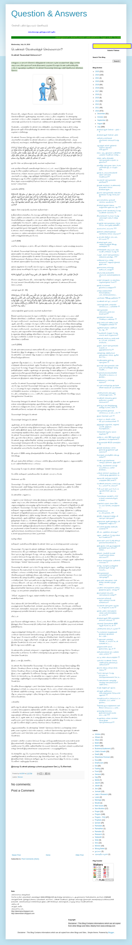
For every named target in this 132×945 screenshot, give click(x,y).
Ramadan (98, 826)
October (100, 117)
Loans (97, 797)
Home (48, 855)
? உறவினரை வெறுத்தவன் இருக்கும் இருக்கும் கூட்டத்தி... (107, 634)
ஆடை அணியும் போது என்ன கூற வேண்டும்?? (108, 536)
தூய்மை (98, 851)
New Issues (99, 806)
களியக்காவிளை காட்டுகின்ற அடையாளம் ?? (108, 653)
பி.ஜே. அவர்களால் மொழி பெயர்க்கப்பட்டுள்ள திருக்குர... (107, 468)
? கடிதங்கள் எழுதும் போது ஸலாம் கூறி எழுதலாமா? (107, 334)
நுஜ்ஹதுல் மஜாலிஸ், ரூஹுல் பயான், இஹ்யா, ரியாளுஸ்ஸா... (108, 427)
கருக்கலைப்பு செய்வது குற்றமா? (105, 381)
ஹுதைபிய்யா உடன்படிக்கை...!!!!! (105, 512)
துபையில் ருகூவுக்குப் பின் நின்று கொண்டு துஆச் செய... (107, 582)
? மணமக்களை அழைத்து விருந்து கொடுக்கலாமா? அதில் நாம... (107, 682)
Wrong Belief (99, 849)
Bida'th (97, 746)
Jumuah (98, 791)
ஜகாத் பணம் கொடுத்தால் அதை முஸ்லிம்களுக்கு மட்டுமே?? (107, 613)
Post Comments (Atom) (30, 859)
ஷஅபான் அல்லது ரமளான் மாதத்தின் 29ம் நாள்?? (107, 479)
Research (98, 834)
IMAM (97, 780)
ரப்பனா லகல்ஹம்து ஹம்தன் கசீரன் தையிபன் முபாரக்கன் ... (109, 388)
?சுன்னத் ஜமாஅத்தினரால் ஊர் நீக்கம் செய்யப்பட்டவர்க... (108, 707)
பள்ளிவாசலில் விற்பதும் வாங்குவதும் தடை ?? (106, 394)
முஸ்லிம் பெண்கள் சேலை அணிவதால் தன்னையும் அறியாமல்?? (107, 663)
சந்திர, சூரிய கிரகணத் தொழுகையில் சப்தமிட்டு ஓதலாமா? (107, 160)
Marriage (98, 800)
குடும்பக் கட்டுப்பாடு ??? (107, 229)
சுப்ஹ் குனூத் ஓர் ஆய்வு (106, 688)
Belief (97, 743)
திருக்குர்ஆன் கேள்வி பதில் (107, 135)
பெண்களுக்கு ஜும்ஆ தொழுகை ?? (105, 361)
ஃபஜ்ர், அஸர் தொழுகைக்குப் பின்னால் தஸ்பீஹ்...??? (108, 256)
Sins (96, 843)
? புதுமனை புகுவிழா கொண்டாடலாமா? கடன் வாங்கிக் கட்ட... (107, 641)
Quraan (97, 823)
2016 (97, 94)
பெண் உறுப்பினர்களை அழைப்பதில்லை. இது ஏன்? (108, 461)
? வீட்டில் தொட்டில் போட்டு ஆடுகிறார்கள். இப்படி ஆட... (108, 491)
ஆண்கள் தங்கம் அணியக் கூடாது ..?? (107, 329)
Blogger (111, 933)
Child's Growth (100, 751)
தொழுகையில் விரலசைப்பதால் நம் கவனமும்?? (106, 312)
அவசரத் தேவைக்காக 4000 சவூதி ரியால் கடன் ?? (107, 624)
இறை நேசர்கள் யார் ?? (105, 416)
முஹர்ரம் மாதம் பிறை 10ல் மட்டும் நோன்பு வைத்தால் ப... (108, 505)
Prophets (98, 820)
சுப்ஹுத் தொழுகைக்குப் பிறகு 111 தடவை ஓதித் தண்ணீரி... (109, 224)
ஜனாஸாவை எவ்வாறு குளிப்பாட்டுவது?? (105, 268)
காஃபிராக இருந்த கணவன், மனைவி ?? (107, 528)
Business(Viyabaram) (103, 749)
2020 (97, 81)
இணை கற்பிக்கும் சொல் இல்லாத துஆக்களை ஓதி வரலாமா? (107, 450)
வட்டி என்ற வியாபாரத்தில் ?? (108, 657)
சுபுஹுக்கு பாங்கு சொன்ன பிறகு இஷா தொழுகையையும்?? (107, 720)
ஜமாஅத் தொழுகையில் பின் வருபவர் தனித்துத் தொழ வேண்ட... (108, 368)
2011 (97, 108)
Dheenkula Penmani (102, 757)
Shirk (97, 840)
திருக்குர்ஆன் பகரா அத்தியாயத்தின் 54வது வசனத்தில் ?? (107, 244)
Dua (96, 760)
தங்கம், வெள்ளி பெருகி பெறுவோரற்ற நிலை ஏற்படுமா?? (106, 555)
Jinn (96, 789)
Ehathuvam (99, 763)
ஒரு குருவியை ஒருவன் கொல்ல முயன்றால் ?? (106, 201)
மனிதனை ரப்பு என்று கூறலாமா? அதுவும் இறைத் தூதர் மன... (108, 262)
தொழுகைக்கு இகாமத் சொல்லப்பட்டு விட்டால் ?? (108, 412)
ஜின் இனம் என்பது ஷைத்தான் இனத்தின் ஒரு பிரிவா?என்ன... (108, 548)
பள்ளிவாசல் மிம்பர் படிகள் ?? (108, 629)
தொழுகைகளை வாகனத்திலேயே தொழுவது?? (104, 575)
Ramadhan (99, 829)
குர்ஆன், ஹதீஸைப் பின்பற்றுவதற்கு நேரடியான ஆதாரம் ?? (108, 693)
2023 (97, 75)
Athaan (97, 737)
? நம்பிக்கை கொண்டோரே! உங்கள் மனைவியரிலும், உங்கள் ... (107, 498)
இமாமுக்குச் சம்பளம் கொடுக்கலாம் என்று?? (106, 594)
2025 (97, 71)
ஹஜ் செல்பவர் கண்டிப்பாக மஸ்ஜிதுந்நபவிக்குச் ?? (107, 324)
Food (97, 771)
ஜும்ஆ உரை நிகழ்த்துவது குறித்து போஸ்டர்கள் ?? (107, 406)
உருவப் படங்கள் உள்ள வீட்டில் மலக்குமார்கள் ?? (108, 420)
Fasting (97, 769)
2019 (97, 85)
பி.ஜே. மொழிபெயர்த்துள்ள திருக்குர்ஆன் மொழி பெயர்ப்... (107, 568)
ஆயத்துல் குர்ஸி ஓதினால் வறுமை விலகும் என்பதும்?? (107, 148)
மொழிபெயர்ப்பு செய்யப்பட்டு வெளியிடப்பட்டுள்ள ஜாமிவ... (108, 700)
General (98, 774)
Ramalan (98, 831)
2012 (97, 104)
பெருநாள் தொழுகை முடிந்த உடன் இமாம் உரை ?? (108, 607)
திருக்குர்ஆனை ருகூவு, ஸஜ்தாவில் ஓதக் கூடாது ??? (109, 206)
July (99, 127)
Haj (96, 777)
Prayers (98, 814)
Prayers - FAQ (100, 817)
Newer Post (16, 855)
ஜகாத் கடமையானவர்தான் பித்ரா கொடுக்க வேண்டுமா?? (107, 175)
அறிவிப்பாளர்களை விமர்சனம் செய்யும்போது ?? (108, 140)
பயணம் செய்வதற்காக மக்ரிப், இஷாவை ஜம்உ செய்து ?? (108, 589)
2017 (97, 91)
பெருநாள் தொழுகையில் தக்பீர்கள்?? (106, 181)
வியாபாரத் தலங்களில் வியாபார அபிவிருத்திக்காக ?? (108, 275)
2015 (97, 98)
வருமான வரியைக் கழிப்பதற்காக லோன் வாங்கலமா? (106, 600)
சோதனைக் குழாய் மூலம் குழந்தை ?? (106, 433)
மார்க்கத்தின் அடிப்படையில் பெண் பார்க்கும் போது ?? (108, 251)
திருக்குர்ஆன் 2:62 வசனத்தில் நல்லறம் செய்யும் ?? (108, 619)
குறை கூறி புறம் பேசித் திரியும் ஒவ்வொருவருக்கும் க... (108, 542)
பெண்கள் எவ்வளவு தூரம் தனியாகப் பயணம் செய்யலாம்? (107, 400)
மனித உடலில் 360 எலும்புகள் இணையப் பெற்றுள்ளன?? (108, 438)
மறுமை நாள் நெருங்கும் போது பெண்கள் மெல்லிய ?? (109, 212)
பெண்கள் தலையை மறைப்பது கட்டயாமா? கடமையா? (108, 485)
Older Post (80, 855)
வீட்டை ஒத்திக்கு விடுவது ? (107, 532)
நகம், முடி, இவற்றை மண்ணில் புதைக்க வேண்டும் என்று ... (109, 154)
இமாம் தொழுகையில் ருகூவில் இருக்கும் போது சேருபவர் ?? (109, 195)
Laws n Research (101, 794)
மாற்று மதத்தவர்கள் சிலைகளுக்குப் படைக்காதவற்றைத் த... (107, 293)
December (101, 114)
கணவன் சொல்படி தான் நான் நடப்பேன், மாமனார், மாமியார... (108, 340)
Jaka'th (97, 783)
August (100, 124)
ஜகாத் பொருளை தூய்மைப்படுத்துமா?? (106, 286)
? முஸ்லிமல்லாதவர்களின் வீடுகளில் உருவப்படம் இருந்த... (107, 375)
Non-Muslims (100, 808)
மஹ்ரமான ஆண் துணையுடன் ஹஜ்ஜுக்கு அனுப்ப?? (108, 522)
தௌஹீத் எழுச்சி (101, 854)
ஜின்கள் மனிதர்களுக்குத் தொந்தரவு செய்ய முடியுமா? (109, 233)
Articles (97, 734)
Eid (96, 766)
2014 (97, 101)
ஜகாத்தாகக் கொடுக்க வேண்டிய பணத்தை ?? (107, 318)
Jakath (97, 786)
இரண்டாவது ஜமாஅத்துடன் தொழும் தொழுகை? (107, 517)
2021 (97, 78)
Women (20, 777)
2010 (97, 111)
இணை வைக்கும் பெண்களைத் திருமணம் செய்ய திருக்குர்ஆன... (108, 187)
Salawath (98, 837)
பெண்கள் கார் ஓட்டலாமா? (107, 301)
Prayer (97, 811)
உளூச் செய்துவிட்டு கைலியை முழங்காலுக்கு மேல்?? (108, 281)
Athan (97, 740)
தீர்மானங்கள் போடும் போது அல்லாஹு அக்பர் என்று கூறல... (108, 218)
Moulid (97, 803)
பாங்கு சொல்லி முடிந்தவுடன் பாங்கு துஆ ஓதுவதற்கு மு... (108, 474)
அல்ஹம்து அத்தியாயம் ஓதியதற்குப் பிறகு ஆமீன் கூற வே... (108, 355)
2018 (97, 88)
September (101, 120)
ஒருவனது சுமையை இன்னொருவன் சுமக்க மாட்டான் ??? (106, 713)
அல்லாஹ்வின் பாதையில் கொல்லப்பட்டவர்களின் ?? (108, 306)
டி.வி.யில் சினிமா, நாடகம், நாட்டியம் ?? (107, 238)
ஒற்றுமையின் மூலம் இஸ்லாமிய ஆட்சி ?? (106, 648)
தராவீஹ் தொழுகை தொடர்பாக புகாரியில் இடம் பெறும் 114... (109, 168)
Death (97, 754)
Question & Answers (49, 13)
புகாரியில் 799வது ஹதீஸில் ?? (108, 298)
